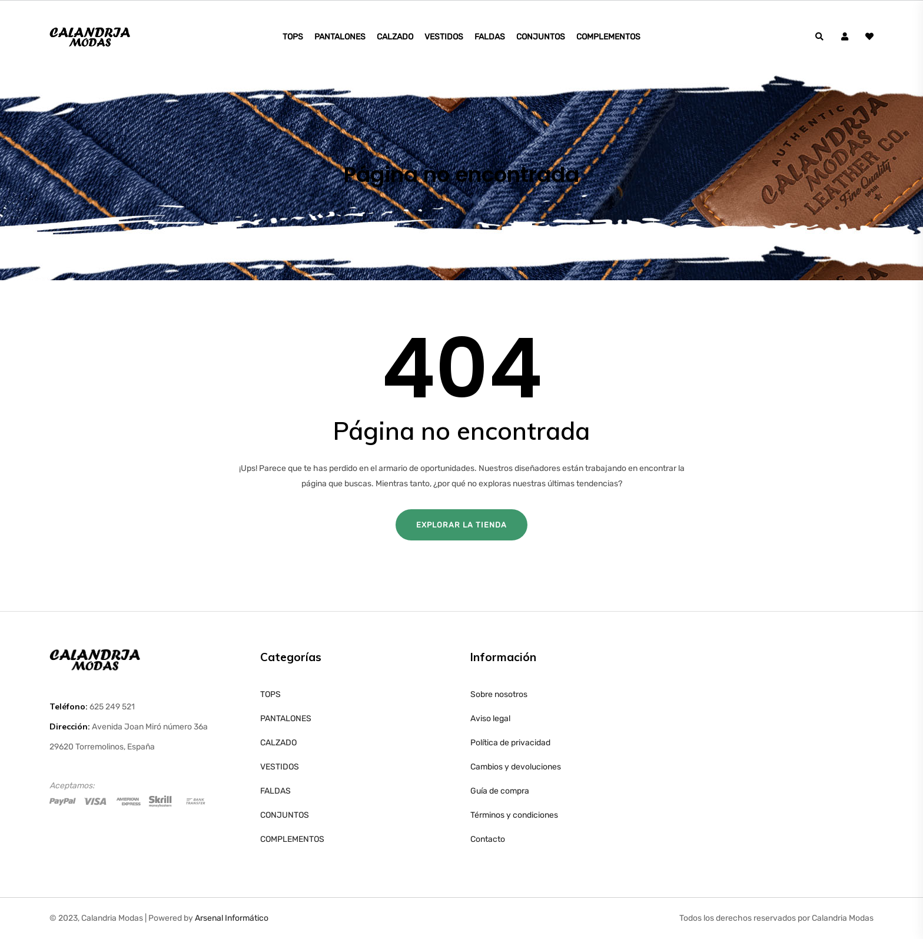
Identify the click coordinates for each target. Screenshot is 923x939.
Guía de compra (499, 791)
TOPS (293, 37)
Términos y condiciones (514, 815)
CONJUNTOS (540, 37)
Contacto (487, 839)
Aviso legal (490, 719)
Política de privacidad (510, 743)
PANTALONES (340, 37)
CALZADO (395, 37)
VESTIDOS (443, 37)
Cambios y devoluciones (515, 767)
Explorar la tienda (461, 524)
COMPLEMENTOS (608, 37)
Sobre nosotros (498, 694)
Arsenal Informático (231, 918)
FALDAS (489, 37)
